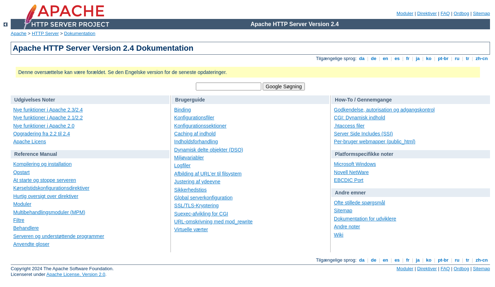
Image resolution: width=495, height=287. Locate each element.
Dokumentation (79, 33)
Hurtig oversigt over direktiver (45, 196)
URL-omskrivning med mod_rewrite (213, 221)
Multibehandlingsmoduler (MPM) (49, 212)
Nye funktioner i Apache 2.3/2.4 (48, 110)
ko (429, 58)
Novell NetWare (351, 172)
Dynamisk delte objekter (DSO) (208, 150)
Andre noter (347, 226)
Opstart (21, 172)
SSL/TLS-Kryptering (196, 205)
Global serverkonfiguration (203, 198)
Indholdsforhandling (196, 141)
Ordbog (461, 13)
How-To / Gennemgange (363, 100)
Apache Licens (29, 141)
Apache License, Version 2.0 (75, 274)
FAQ (445, 13)
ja (418, 58)
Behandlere (26, 228)
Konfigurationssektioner (200, 126)
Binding (182, 110)
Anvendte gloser (31, 244)
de (373, 58)
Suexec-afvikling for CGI (201, 214)
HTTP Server (45, 33)
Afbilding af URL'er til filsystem (208, 174)
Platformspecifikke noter (364, 154)
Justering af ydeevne (197, 181)
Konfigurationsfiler (194, 117)
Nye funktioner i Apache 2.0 (43, 126)
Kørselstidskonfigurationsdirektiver (51, 188)
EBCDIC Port (348, 180)
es (397, 58)
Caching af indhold (195, 134)
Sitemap (481, 13)
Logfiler (182, 165)
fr (408, 58)
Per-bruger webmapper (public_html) (374, 141)
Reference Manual (35, 154)
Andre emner (350, 193)
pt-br (443, 58)
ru (457, 58)
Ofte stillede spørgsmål (359, 203)
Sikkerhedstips (190, 190)
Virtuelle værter (191, 229)
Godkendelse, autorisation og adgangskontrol (384, 110)
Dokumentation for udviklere (365, 219)
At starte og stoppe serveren (44, 180)
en (385, 58)
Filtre (18, 220)
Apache (18, 33)
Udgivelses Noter (34, 100)
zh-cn (481, 58)
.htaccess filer (349, 126)
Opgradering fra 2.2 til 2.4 (41, 134)
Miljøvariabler (189, 157)
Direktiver (427, 13)
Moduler (405, 13)
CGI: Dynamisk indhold (359, 117)
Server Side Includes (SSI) (363, 134)
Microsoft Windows (355, 164)
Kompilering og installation (42, 164)
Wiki (338, 235)
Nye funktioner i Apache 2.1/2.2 (48, 117)
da (362, 58)
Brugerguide (190, 100)
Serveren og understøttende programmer (58, 236)
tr (468, 58)
